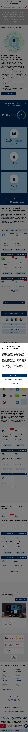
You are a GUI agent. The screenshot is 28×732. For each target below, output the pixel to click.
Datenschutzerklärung (6, 370)
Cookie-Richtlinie (15, 368)
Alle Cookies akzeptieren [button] (14, 375)
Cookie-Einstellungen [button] (14, 383)
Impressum (13, 370)
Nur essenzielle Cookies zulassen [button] (14, 379)
